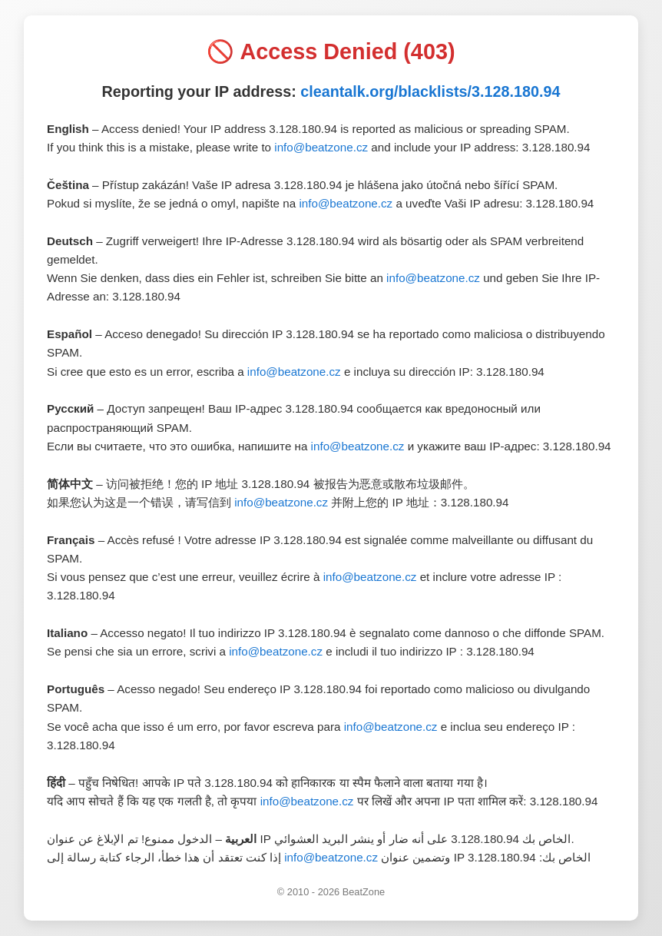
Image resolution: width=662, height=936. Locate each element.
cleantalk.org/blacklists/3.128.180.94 (430, 91)
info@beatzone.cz (321, 147)
